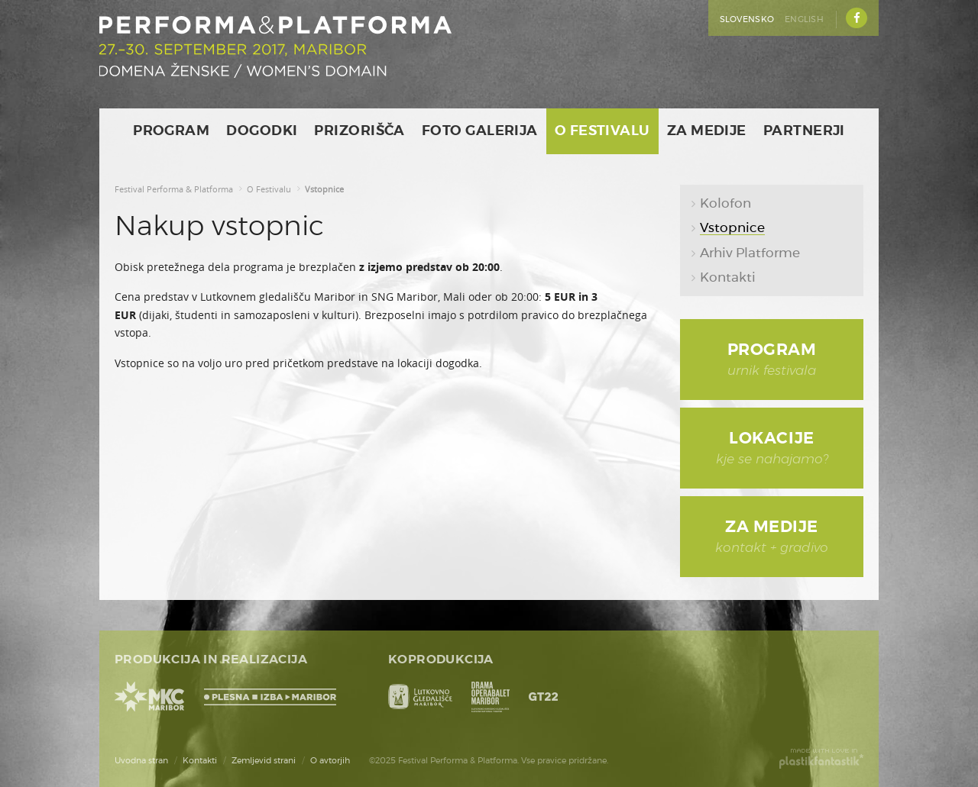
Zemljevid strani (264, 760)
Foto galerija (480, 131)
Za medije (706, 131)
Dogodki (261, 131)
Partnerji (804, 131)
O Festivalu (602, 131)
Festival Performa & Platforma (174, 189)
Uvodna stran (141, 760)
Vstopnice (324, 189)
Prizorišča (359, 131)
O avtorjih (330, 760)
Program (171, 131)
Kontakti (200, 760)
